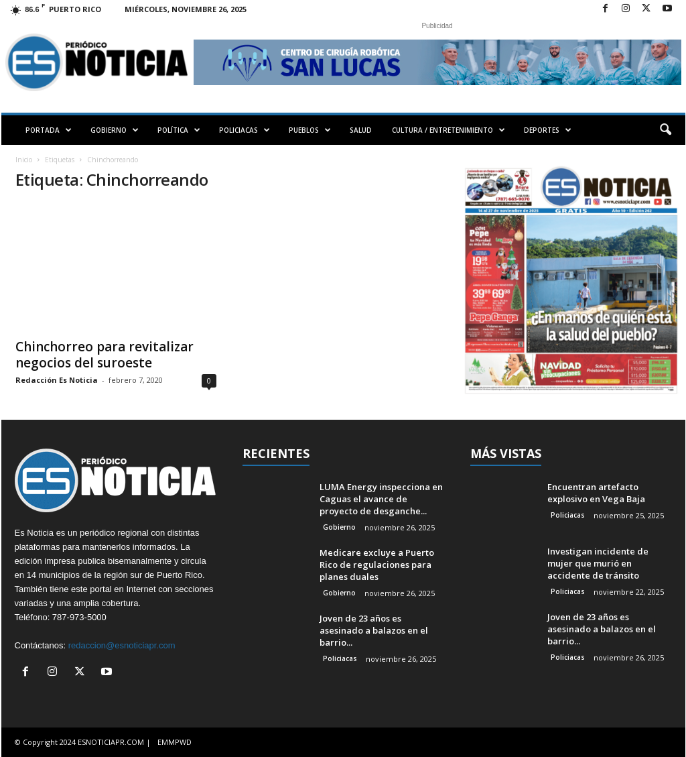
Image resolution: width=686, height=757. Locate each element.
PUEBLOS (310, 130)
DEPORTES (547, 130)
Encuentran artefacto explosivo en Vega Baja (596, 493)
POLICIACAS (244, 130)
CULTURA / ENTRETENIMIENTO (448, 130)
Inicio (23, 159)
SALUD (361, 130)
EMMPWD (174, 742)
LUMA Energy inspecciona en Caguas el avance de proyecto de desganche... (381, 499)
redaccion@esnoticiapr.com (122, 645)
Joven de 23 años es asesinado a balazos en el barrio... (374, 630)
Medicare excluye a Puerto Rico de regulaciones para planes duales (377, 564)
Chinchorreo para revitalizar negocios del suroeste (104, 354)
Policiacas (340, 658)
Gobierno (339, 527)
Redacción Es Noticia (56, 380)
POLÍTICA (178, 130)
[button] (665, 130)
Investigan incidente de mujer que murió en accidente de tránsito (597, 563)
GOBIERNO (114, 130)
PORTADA (48, 130)
